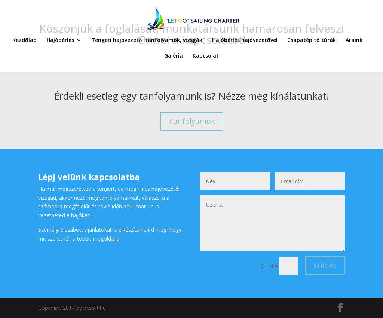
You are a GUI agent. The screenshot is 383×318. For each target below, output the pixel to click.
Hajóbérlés (60, 40)
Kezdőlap (24, 40)
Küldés (325, 265)
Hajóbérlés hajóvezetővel (245, 40)
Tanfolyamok (191, 121)
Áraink (354, 40)
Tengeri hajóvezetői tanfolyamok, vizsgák (146, 40)
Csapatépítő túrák (311, 40)
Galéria (173, 56)
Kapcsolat (206, 56)
